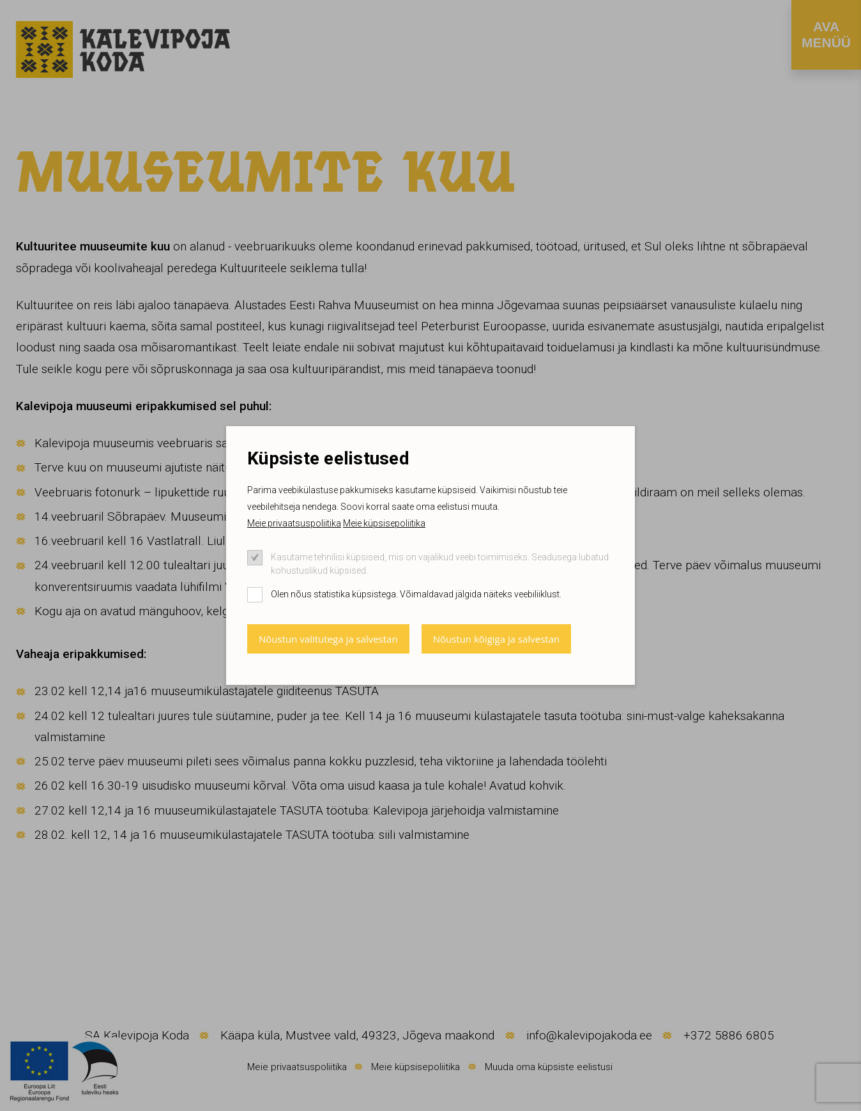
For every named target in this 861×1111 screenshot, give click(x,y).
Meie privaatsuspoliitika (294, 523)
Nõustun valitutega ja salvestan (328, 638)
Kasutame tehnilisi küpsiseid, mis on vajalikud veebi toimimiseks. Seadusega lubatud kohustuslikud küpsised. (440, 564)
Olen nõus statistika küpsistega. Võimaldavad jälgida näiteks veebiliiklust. (416, 594)
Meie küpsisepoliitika (384, 523)
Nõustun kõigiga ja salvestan (496, 638)
